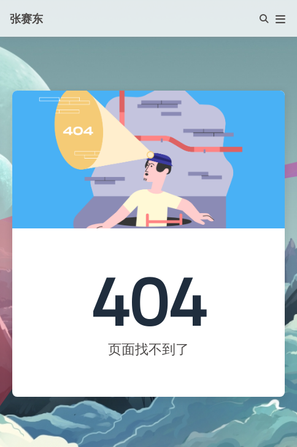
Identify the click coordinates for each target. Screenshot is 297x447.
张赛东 (26, 18)
